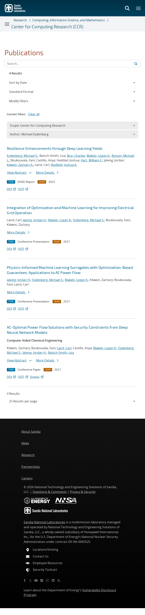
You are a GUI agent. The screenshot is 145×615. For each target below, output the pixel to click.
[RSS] (59, 580)
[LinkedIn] (53, 580)
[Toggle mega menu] (138, 8)
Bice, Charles (76, 156)
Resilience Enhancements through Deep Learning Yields (54, 148)
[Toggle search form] (127, 8)
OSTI (23, 189)
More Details (47, 173)
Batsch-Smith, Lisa (61, 353)
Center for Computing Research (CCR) (47, 26)
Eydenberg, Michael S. (22, 156)
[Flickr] (42, 580)
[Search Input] (72, 63)
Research (20, 20)
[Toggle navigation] (7, 24)
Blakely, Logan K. (98, 156)
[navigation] (72, 401)
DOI (11, 189)
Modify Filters (23, 101)
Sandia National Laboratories (44, 522)
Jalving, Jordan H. (35, 220)
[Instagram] (47, 580)
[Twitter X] (30, 580)
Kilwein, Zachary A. (20, 165)
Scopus (37, 377)
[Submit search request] (135, 63)
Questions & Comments (50, 492)
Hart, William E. (91, 160)
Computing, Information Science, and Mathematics (68, 20)
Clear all (33, 114)
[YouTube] (36, 580)
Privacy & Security (83, 492)
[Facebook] (24, 580)
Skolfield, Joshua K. (64, 165)
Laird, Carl (64, 348)
